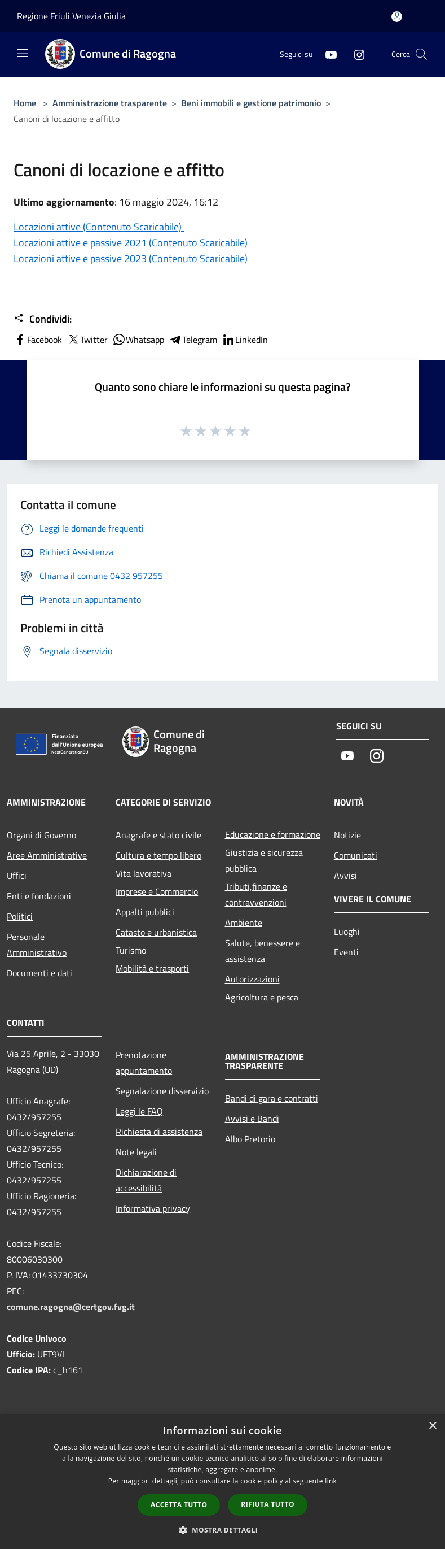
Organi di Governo (41, 835)
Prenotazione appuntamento (144, 1062)
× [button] (432, 1426)
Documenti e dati (39, 973)
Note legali (136, 1152)
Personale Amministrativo (37, 944)
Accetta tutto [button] (179, 1504)
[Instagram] (354, 54)
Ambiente (243, 922)
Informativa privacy (153, 1208)
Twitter (87, 339)
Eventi (346, 952)
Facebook (38, 339)
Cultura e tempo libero (158, 855)
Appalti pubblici (145, 912)
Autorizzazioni (252, 979)
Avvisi (345, 875)
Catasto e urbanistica (156, 932)
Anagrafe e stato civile (158, 835)
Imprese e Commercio (157, 891)
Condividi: (43, 319)
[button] (222, 1529)
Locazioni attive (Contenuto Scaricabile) (99, 226)
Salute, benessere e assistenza (262, 950)
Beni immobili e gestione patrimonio (251, 103)
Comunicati (355, 855)
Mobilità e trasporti (152, 968)
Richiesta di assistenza (159, 1131)
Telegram (193, 339)
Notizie (347, 835)
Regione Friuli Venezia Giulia (71, 16)
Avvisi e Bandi (252, 1118)
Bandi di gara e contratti (271, 1098)
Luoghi (347, 931)
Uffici (17, 875)
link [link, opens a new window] (331, 1481)
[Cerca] (421, 54)
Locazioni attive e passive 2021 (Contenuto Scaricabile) (131, 242)
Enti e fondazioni (39, 896)
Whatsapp (138, 339)
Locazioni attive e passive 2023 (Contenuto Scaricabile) (131, 258)
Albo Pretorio (250, 1139)
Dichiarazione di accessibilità (146, 1180)
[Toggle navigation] (22, 53)
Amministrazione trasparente (109, 103)
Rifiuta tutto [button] (267, 1504)
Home (25, 103)
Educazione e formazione (272, 834)
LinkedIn (245, 339)
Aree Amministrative (47, 855)
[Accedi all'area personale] (396, 16)
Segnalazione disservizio (162, 1091)
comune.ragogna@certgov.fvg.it (71, 1306)
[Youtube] (326, 54)
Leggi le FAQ (139, 1111)
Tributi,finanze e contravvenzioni (256, 894)
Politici (20, 916)
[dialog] (222, 1481)
